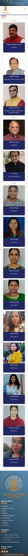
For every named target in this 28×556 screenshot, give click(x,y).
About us (4, 506)
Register (4, 513)
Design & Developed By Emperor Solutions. (14, 554)
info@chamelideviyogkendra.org (17, 3)
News (3, 510)
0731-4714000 (21, 4)
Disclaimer (5, 522)
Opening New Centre (7, 508)
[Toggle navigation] (25, 8)
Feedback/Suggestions (8, 515)
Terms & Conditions (7, 520)
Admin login (5, 525)
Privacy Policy (5, 518)
